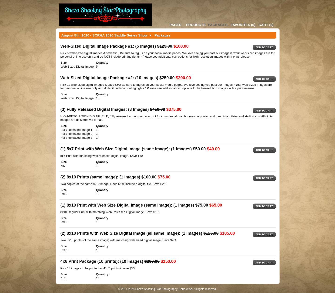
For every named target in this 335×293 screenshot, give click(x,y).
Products (196, 25)
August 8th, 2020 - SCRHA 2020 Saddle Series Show (104, 35)
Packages (218, 25)
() (243, 25)
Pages (175, 25)
